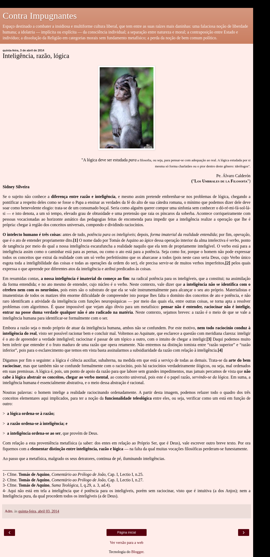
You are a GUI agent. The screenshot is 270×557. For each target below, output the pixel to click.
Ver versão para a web (126, 542)
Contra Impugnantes (40, 16)
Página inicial (126, 532)
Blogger (137, 552)
